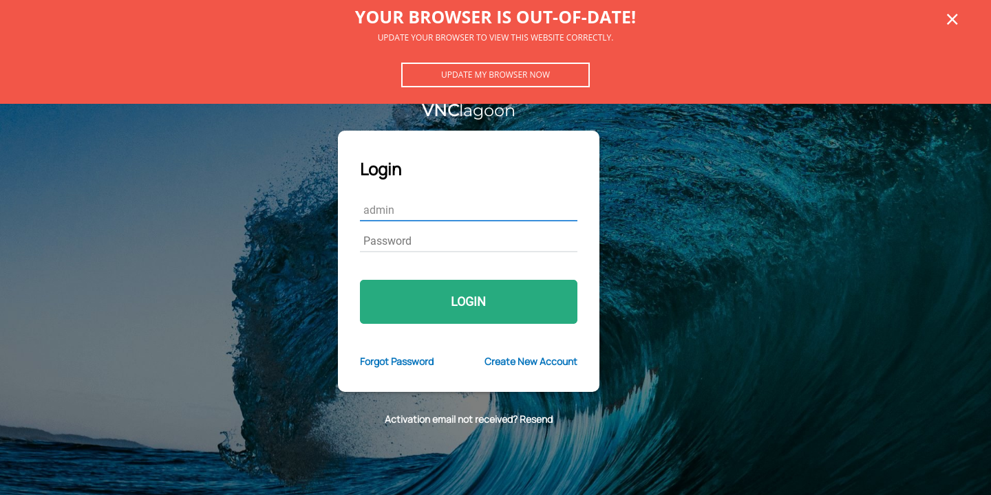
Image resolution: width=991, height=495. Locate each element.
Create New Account (530, 361)
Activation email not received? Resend (469, 419)
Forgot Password (397, 361)
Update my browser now (495, 74)
